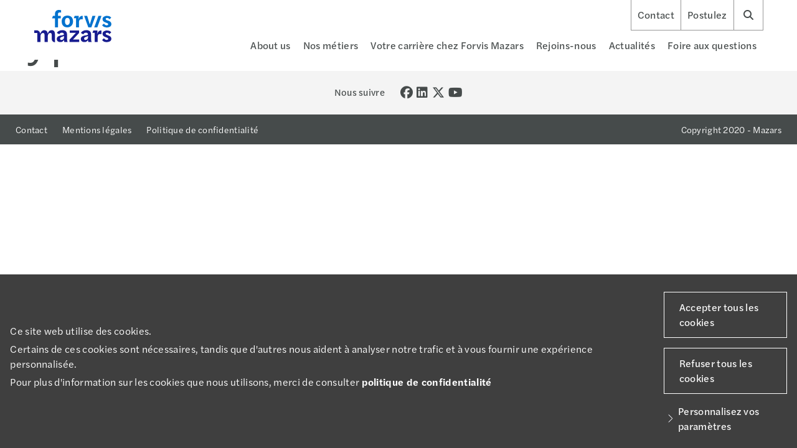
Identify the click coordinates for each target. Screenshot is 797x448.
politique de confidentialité (427, 382)
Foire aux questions (712, 45)
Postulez (707, 15)
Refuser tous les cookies (715, 370)
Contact (656, 15)
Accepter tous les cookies (718, 314)
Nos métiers (331, 45)
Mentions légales (96, 129)
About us (270, 45)
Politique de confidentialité (202, 129)
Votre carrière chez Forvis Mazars (447, 45)
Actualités (632, 45)
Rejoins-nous (566, 45)
